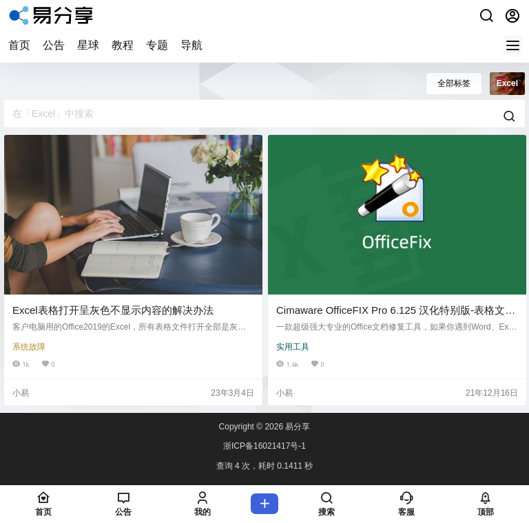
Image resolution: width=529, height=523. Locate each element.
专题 (157, 45)
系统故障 (28, 347)
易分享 (296, 426)
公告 (54, 45)
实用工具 (292, 347)
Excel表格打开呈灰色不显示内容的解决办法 (113, 310)
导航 (191, 45)
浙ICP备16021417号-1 (264, 446)
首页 (19, 45)
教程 (123, 45)
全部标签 (453, 83)
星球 (88, 45)
